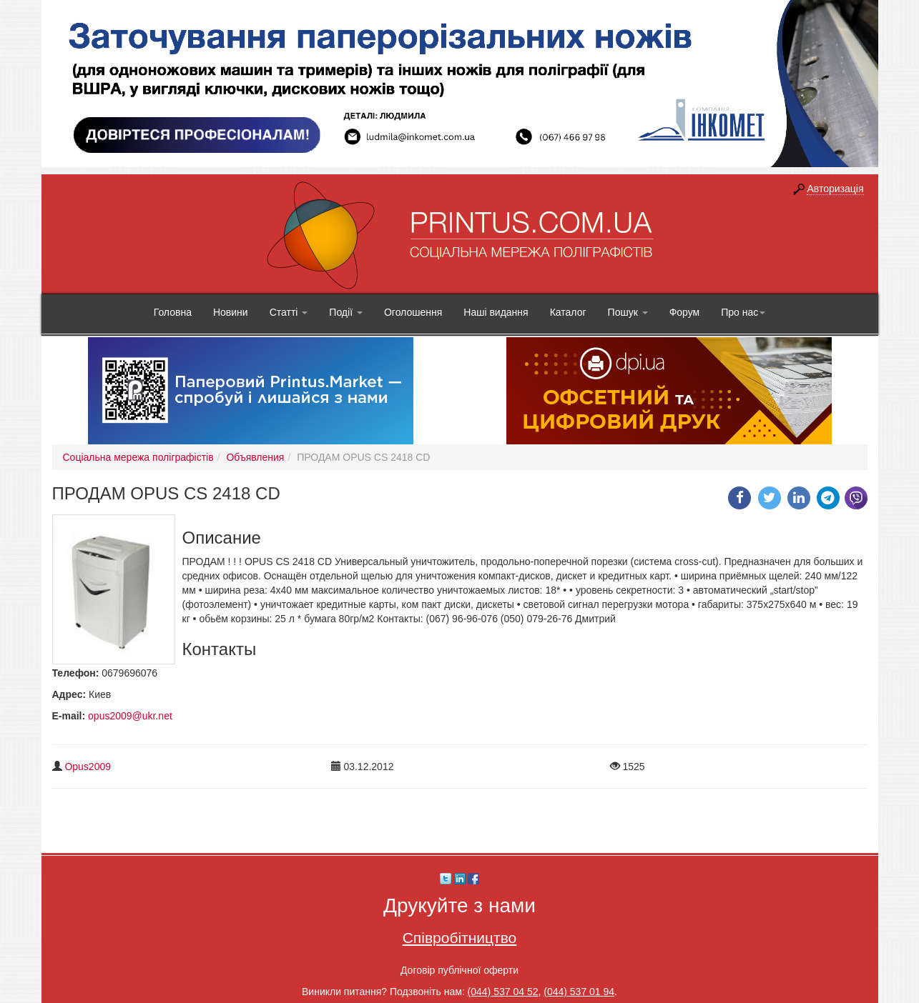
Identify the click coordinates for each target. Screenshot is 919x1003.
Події (346, 312)
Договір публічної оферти (459, 970)
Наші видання (495, 312)
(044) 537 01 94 (579, 991)
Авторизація (835, 188)
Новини (230, 312)
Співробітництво (460, 937)
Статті (289, 312)
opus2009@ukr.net (130, 716)
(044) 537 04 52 (503, 991)
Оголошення (413, 312)
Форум (684, 312)
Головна (173, 312)
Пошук (628, 312)
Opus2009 (87, 766)
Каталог (568, 312)
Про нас (743, 312)
